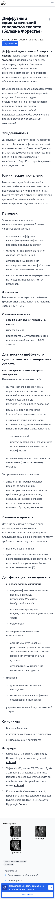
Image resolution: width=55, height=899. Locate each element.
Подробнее (27, 894)
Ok (51, 887)
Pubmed (11, 762)
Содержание (10, 43)
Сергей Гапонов (28, 39)
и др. (41, 39)
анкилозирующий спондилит (23, 584)
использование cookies (21, 889)
